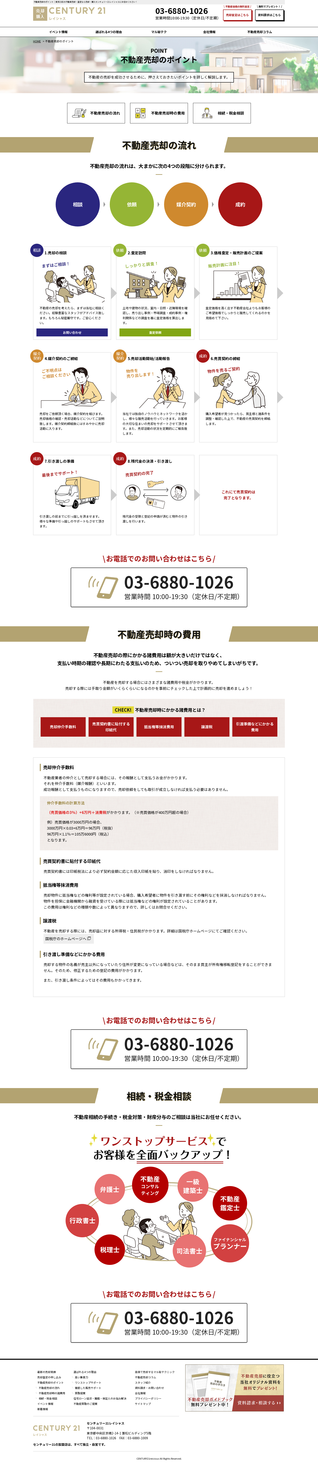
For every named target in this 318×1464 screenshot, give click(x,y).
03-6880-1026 (179, 581)
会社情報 (209, 32)
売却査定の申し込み (49, 1377)
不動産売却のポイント (50, 1382)
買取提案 (80, 1393)
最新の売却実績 (46, 1372)
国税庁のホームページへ (65, 938)
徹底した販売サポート (88, 1388)
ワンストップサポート (88, 1382)
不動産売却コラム (259, 32)
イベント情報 (58, 32)
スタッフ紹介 (143, 1382)
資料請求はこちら (269, 15)
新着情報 (42, 1409)
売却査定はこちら (237, 15)
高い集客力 (81, 1377)
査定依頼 (155, 332)
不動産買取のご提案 (85, 1404)
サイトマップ (143, 1404)
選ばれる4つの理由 (108, 32)
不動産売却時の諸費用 (52, 1393)
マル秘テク (159, 32)
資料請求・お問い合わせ (149, 1388)
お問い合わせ (72, 332)
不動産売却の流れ (49, 1388)
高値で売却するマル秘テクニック (155, 1372)
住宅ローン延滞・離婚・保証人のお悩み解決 (100, 1398)
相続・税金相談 (48, 1398)
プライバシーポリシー (148, 1398)
